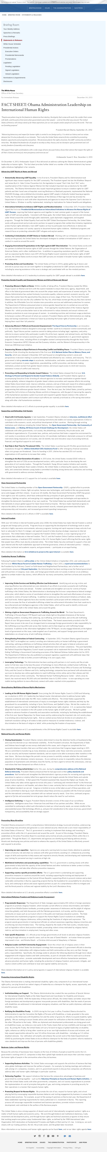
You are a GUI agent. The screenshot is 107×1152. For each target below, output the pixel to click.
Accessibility (40, 1148)
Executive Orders (11, 51)
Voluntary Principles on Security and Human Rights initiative (65, 1079)
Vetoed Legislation (12, 74)
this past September (29, 569)
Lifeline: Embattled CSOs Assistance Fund (40, 449)
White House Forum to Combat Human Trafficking (32, 564)
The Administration (62, 8)
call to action (29, 561)
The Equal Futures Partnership (64, 326)
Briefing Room (35, 8)
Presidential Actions (10, 48)
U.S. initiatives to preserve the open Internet (42, 552)
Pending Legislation (12, 66)
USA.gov (78, 1148)
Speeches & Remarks (11, 33)
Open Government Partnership (64, 425)
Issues (47, 8)
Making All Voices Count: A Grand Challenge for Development (43, 428)
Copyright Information (54, 1148)
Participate (71, 1142)
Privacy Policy (68, 1148)
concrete (25, 360)
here (83, 275)
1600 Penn (78, 8)
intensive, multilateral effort (81, 417)
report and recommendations (76, 564)
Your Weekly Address (11, 29)
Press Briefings (9, 36)
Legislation (7, 63)
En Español (30, 1148)
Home (4, 15)
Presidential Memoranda (14, 55)
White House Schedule (12, 44)
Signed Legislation (12, 70)
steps (31, 360)
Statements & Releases (31, 15)
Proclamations (10, 59)
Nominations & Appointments (14, 78)
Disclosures (7, 81)
